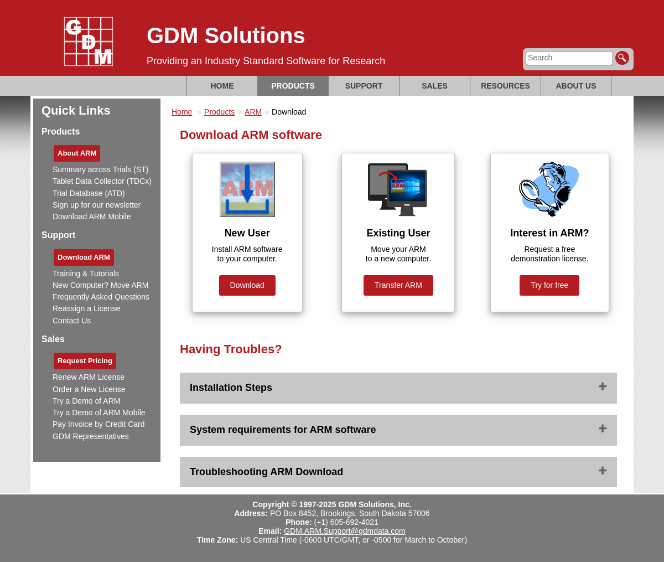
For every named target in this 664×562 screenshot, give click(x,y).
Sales (435, 85)
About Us (576, 85)
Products (293, 85)
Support (364, 85)
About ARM (77, 153)
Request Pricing (85, 361)
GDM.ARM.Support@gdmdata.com (345, 531)
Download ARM (84, 257)
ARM (253, 111)
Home (222, 85)
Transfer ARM (398, 285)
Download (247, 285)
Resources (505, 85)
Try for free (549, 285)
